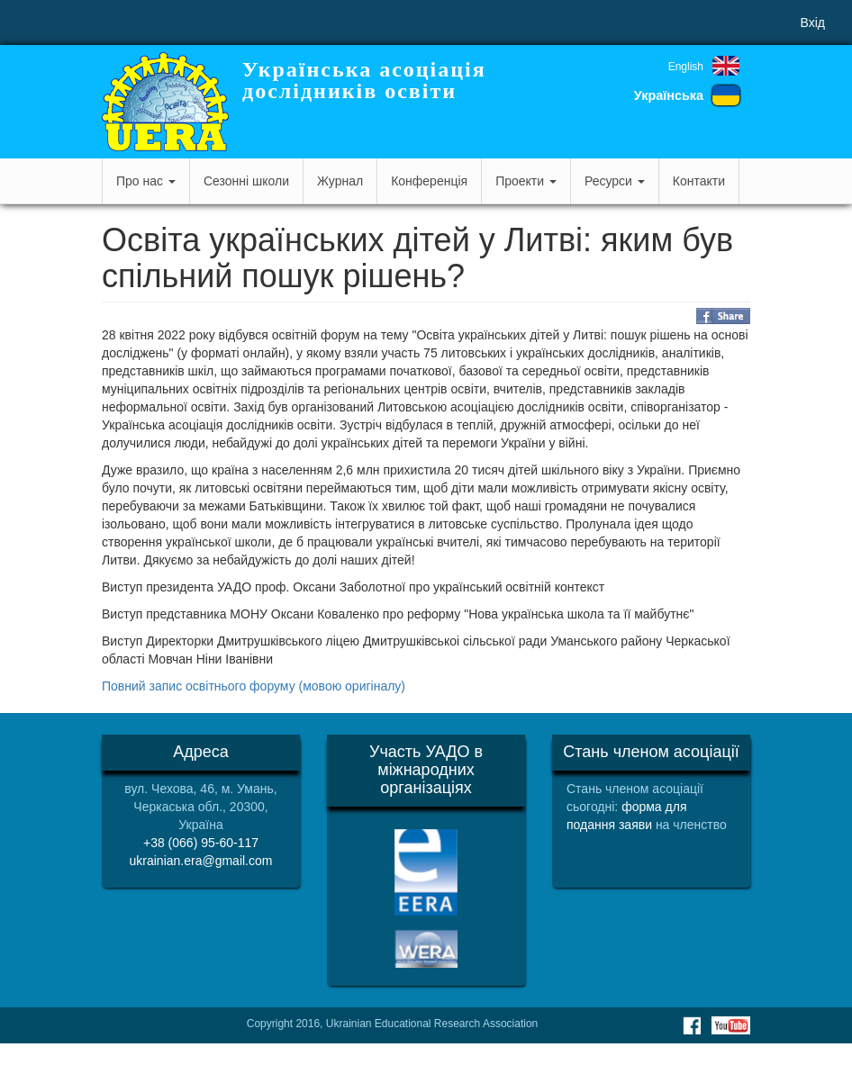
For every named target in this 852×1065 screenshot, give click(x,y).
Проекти (526, 181)
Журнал (340, 181)
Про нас (146, 181)
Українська (668, 95)
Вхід (813, 22)
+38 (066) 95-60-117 (200, 842)
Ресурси (615, 181)
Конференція (429, 181)
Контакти (699, 181)
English (685, 66)
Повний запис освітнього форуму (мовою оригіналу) (253, 686)
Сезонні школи (246, 181)
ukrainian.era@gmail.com (201, 860)
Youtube (731, 1025)
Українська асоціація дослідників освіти (364, 80)
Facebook (692, 1025)
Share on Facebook (723, 316)
